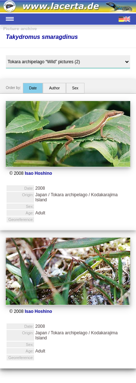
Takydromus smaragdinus (42, 37)
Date (33, 88)
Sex (75, 88)
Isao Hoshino (38, 173)
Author (54, 88)
